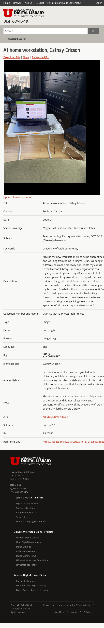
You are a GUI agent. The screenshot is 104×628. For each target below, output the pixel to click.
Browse (17, 2)
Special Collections (25, 507)
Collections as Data (25, 551)
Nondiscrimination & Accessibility (73, 605)
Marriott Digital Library (27, 537)
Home (6, 2)
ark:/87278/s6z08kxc (55, 416)
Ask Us (28, 2)
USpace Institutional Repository (32, 560)
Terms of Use (22, 517)
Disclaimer (72, 611)
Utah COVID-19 (15, 21)
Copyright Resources (26, 512)
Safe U (57, 611)
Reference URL (40, 57)
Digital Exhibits (23, 546)
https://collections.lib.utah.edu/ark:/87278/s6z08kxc (73, 441)
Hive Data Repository (26, 564)
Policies (87, 611)
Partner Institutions (26, 580)
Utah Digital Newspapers (28, 542)
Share (26, 57)
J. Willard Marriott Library (22, 471)
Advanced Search (16, 38)
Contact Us (17, 484)
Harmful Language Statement (64, 2)
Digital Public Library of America (32, 590)
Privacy (47, 605)
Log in (99, 2)
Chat (40, 3)
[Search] (45, 31)
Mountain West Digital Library (31, 585)
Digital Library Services (27, 503)
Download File (11, 57)
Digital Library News (26, 555)
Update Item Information (17, 197)
